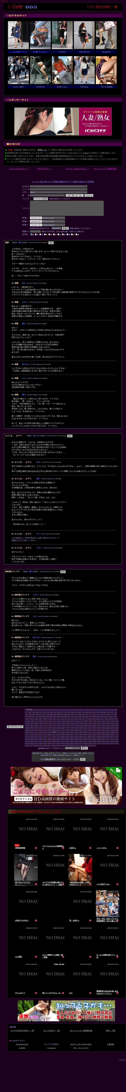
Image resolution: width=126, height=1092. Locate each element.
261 (71, 737)
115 (75, 722)
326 (80, 744)
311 (107, 742)
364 (62, 748)
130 (49, 724)
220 (76, 733)
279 (58, 739)
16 (80, 713)
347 (80, 746)
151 (49, 726)
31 (40, 715)
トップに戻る (38, 182)
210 (31, 733)
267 (98, 737)
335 (26, 746)
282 (71, 739)
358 (35, 748)
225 (98, 733)
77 (112, 717)
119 (93, 722)
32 (44, 715)
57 (40, 717)
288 (98, 739)
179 (80, 728)
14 (73, 713)
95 (83, 719)
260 (67, 737)
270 (112, 737)
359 (40, 748)
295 (35, 742)
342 (58, 746)
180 (85, 728)
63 (62, 717)
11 (62, 713)
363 (58, 748)
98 (94, 719)
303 (71, 742)
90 (65, 719)
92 (72, 719)
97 (90, 719)
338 (40, 746)
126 (31, 724)
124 (115, 722)
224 (94, 733)
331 (103, 744)
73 (97, 717)
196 (62, 731)
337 (35, 746)
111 (58, 722)
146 (26, 726)
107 (40, 722)
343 (62, 746)
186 (112, 728)
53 (26, 717)
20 (94, 713)
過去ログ (82, 182)
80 (30, 719)
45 (90, 715)
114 (71, 722)
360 (44, 748)
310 (103, 742)
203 (94, 731)
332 (107, 744)
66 (72, 717)
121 (102, 722)
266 (94, 737)
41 (76, 715)
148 (35, 726)
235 (49, 735)
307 (89, 742)
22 (101, 713)
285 (85, 739)
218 (67, 733)
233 (40, 735)
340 (49, 746)
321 (58, 744)
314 (26, 744)
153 (58, 726)
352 (103, 746)
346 (76, 746)
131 (53, 724)
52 (115, 715)
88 (58, 719)
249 (112, 735)
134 (67, 724)
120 (97, 722)
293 (26, 742)
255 (44, 737)
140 (94, 724)
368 (80, 748)
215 (53, 733)
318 (44, 744)
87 (55, 719)
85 (48, 719)
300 (58, 742)
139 (89, 724)
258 (58, 737)
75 (104, 717)
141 (98, 724)
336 (31, 746)
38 (65, 715)
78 (115, 717)
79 (26, 719)
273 (31, 739)
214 (49, 733)
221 (80, 733)
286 (89, 739)
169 (35, 728)
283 (76, 739)
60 (51, 717)
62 (58, 717)
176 (67, 728)
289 (103, 739)
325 (76, 744)
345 (71, 746)
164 (107, 726)
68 (80, 717)
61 (55, 717)
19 (91, 713)
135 (71, 724)
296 (40, 742)
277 (49, 739)
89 (62, 719)
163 (103, 726)
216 (58, 733)
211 (35, 733)
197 (67, 731)
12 (66, 713)
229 (116, 733)
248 (107, 735)
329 (94, 744)
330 (98, 744)
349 (89, 746)
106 (35, 722)
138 (85, 724)
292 (116, 739)
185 (107, 728)
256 (49, 737)
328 (89, 744)
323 (67, 744)
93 (76, 719)
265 (89, 737)
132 (58, 724)
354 (112, 746)
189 (31, 731)
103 (114, 719)
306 (85, 742)
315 (31, 744)
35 (55, 715)
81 (33, 719)
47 (97, 715)
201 (85, 731)
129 (44, 724)
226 (103, 733)
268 (103, 737)
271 (116, 737)
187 (116, 728)
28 (30, 715)
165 (112, 726)
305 (80, 742)
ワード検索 (72, 182)
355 (116, 746)
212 (40, 733)
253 (35, 737)
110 (53, 722)
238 (62, 735)
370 (89, 748)
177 (71, 728)
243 (85, 735)
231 (31, 735)
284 (80, 739)
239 (67, 735)
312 (112, 742)
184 (103, 728)
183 (98, 728)
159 (85, 726)
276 (44, 739)
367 (76, 748)
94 (80, 719)
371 (94, 748)
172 (49, 728)
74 (101, 717)
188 (26, 731)
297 (44, 742)
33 (48, 715)
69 (83, 717)
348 (85, 746)
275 (40, 739)
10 (59, 713)
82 (37, 719)
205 (103, 731)
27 (26, 715)
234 (44, 735)
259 (62, 737)
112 (62, 722)
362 (53, 748)
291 (112, 739)
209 (26, 733)
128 (40, 724)
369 (85, 748)
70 (87, 717)
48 (101, 715)
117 (84, 722)
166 (116, 726)
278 (53, 739)
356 (26, 748)
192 (44, 731)
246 (98, 735)
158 (80, 726)
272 (26, 739)
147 (31, 726)
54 (30, 717)
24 (109, 713)
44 (87, 715)
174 (58, 728)
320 (53, 744)
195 (58, 731)
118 (89, 722)
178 (76, 728)
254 (40, 737)
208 (116, 731)
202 (89, 731)
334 (116, 744)
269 (107, 737)
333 (112, 744)
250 (116, 735)
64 (65, 717)
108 (44, 722)
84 (44, 719)
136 (76, 724)
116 (80, 722)
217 (62, 733)
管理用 (90, 182)
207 (112, 731)
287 (94, 739)
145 (116, 724)
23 (105, 713)
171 (44, 728)
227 (107, 733)
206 (107, 731)
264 (85, 737)
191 (40, 731)
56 (37, 717)
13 (70, 713)
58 (44, 717)
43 (83, 715)
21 (98, 713)
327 (85, 744)
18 (87, 713)
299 (53, 742)
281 (67, 739)
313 (116, 742)
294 (31, 742)
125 (26, 724)
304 (76, 742)
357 (31, 748)
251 (26, 737)
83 (40, 719)
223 (89, 733)
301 (62, 742)
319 (49, 744)
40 (72, 715)
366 (71, 748)
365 (67, 748)
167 (26, 728)
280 (62, 739)
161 (94, 726)
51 (112, 715)
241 (76, 735)
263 (80, 737)
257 (53, 737)
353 (107, 746)
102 (110, 719)
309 (98, 742)
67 (76, 717)
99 (97, 719)
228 (112, 733)
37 (62, 715)
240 (71, 735)
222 (85, 733)
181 (89, 728)
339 (44, 746)
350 (94, 746)
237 (58, 735)
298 (49, 742)
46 (94, 715)
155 (67, 726)
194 (53, 731)
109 (49, 722)
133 (62, 724)
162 (98, 726)
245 (94, 735)
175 (62, 728)
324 (71, 744)
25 (112, 713)
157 (76, 726)
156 (71, 726)
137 (80, 724)
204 (98, 731)
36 (58, 715)
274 (35, 739)
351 (98, 746)
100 (101, 719)
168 (31, 728)
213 (44, 733)
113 (67, 722)
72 (94, 717)
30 (37, 715)
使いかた (48, 182)
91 (69, 719)
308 (94, 742)
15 (77, 713)
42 (80, 715)
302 (67, 742)
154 (62, 726)
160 (89, 726)
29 (33, 715)
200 (80, 731)
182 (94, 728)
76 (108, 717)
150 (44, 726)
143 (107, 724)
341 (53, 746)
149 (40, 726)
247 (103, 735)
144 (112, 724)
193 (49, 731)
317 (40, 744)
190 (35, 731)
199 (76, 731)
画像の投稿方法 (60, 182)
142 (103, 724)
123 (111, 722)
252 (31, 737)
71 (90, 717)
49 (104, 715)
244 (89, 735)
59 (48, 717)
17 (84, 713)
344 (67, 746)
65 (69, 717)
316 (35, 744)
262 (76, 737)
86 (51, 719)
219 (71, 733)
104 (26, 722)
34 (51, 715)
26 (116, 713)
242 (80, 735)
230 (26, 735)
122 (106, 722)
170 (40, 728)
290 (107, 739)
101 (106, 719)
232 (35, 735)
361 (49, 748)
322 (62, 744)
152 (53, 726)
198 (71, 731)
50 (108, 715)
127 (35, 724)
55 (33, 717)
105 (31, 722)
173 (53, 728)
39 (69, 715)
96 (87, 719)
